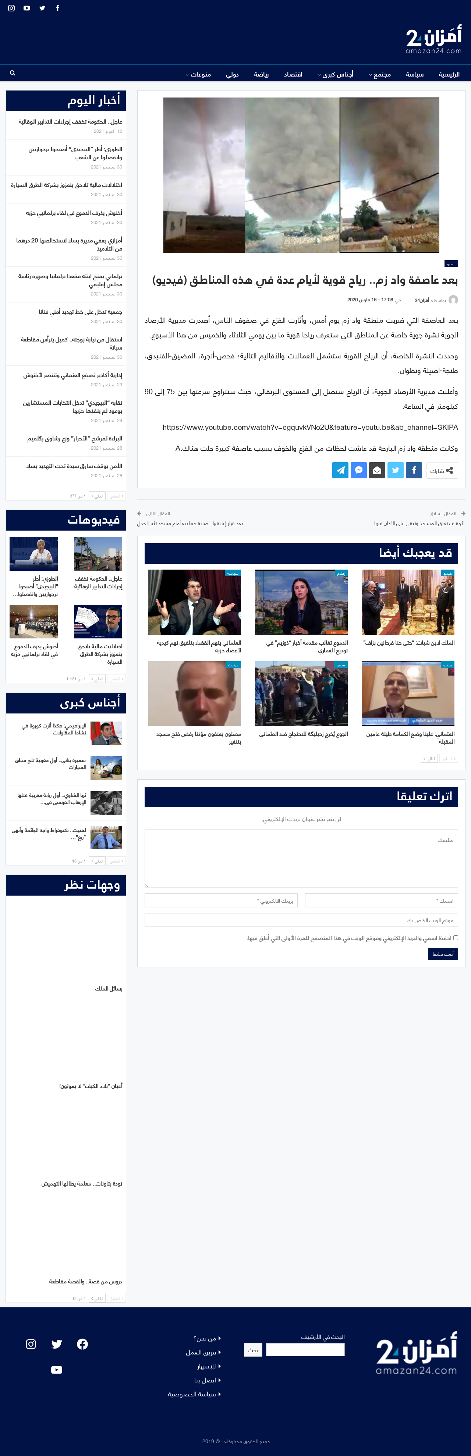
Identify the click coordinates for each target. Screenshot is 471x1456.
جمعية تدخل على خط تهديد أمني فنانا (80, 311)
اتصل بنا (205, 1379)
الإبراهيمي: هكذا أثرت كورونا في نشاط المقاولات (54, 728)
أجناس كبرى (338, 73)
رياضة (261, 73)
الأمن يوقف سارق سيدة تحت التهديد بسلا (74, 465)
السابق (449, 758)
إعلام (341, 573)
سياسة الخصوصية (192, 1393)
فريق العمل (201, 1351)
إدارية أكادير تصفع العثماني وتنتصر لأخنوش (73, 374)
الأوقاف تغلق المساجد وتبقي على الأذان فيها (419, 522)
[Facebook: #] (82, 1344)
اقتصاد (293, 73)
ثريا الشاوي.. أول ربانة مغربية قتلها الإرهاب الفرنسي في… (51, 798)
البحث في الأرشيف (323, 1336)
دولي (232, 73)
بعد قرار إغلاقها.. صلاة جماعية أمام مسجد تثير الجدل (190, 522)
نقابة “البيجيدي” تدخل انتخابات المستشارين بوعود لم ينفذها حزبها (72, 406)
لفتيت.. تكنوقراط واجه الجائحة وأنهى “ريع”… (49, 833)
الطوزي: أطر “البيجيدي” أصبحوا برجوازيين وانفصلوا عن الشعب (75, 152)
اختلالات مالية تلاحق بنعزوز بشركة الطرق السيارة (66, 184)
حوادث (233, 664)
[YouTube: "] (57, 1370)
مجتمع (382, 73)
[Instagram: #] (31, 1344)
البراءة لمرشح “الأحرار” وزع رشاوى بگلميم (75, 437)
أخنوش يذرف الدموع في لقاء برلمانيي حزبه (74, 212)
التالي (429, 758)
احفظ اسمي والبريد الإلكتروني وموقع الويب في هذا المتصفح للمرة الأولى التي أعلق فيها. (349, 937)
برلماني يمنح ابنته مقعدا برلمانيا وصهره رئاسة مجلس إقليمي (70, 279)
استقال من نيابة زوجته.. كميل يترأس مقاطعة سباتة (71, 342)
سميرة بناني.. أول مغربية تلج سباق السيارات (50, 763)
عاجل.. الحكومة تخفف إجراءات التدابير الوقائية (70, 121)
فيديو (451, 263)
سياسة (415, 73)
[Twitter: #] (57, 1344)
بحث (253, 1349)
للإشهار (206, 1365)
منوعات (201, 73)
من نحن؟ (204, 1337)
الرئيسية (449, 73)
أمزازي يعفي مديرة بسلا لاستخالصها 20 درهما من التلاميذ (69, 243)
